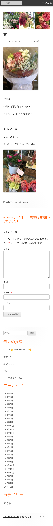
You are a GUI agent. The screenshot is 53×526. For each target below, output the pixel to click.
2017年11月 (8, 469)
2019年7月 (8, 400)
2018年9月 (8, 436)
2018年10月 (8, 433)
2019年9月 (8, 393)
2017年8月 (8, 479)
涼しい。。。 (9, 363)
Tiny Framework (11, 516)
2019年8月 (8, 397)
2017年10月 (8, 472)
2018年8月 (8, 440)
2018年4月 (8, 454)
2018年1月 (8, 461)
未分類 (7, 503)
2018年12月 (8, 425)
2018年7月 (8, 443)
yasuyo (6, 41)
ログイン (40, 516)
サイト (6, 303)
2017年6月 (8, 486)
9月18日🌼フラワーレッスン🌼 (17, 349)
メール (7, 292)
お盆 (5, 370)
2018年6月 (8, 447)
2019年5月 (8, 407)
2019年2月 (8, 418)
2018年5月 (8, 451)
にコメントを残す (33, 41)
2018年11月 (8, 429)
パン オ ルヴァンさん (12, 377)
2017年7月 (8, 483)
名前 (6, 281)
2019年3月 (8, 415)
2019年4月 (8, 411)
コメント (7, 248)
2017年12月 (8, 465)
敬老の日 (7, 356)
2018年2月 (8, 458)
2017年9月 (8, 476)
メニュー (49, 2)
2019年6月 (8, 404)
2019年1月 (8, 422)
